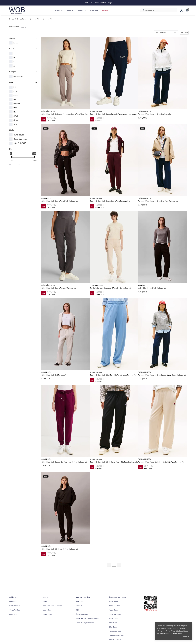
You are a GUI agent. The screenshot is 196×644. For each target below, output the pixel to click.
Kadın (12, 19)
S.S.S (77, 610)
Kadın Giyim (23, 19)
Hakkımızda (13, 601)
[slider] (11, 157)
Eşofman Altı (34, 19)
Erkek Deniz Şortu (115, 631)
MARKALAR (94, 10)
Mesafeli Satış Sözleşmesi (85, 623)
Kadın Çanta (113, 610)
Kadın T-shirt (113, 618)
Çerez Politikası (14, 610)
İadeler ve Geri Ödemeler (52, 606)
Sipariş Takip (47, 614)
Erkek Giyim (113, 623)
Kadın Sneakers (114, 606)
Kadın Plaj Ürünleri (115, 614)
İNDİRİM (105, 10)
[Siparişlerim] (181, 10)
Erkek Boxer (113, 627)
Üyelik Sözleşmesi (82, 614)
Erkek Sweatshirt (115, 640)
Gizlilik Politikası (14, 606)
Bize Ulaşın (79, 601)
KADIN (59, 10)
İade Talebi (47, 610)
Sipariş (45, 601)
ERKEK (70, 10)
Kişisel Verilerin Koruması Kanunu (87, 618)
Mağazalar (13, 614)
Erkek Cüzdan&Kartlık (116, 635)
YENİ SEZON (81, 10)
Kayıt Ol (79, 606)
